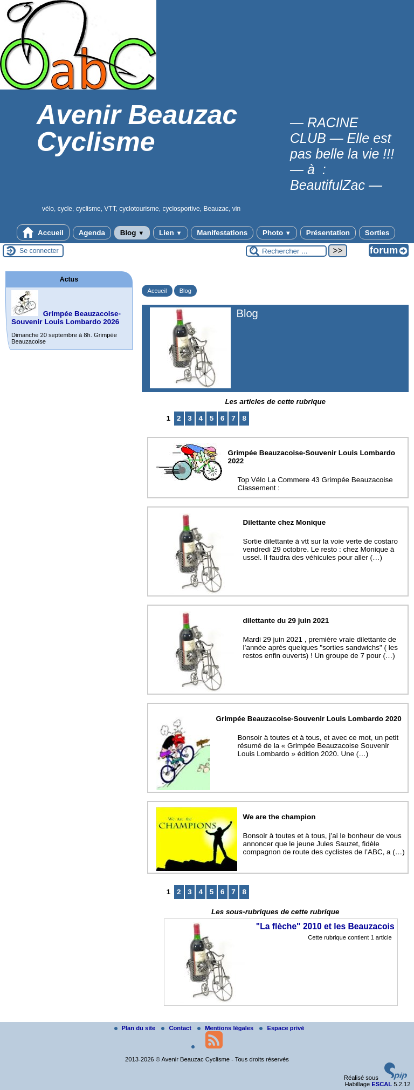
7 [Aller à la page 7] (233, 418)
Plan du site (135, 1028)
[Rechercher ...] (286, 251)
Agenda (92, 233)
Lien (170, 233)
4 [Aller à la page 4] (201, 418)
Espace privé (281, 1028)
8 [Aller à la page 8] (244, 418)
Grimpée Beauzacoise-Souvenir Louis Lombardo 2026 (66, 318)
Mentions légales (226, 1028)
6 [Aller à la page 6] (222, 418)
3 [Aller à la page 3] (189, 418)
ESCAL (381, 1084)
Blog (132, 233)
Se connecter (39, 251)
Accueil (43, 232)
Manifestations (222, 233)
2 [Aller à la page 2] (179, 418)
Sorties (377, 233)
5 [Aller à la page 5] (211, 418)
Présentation (328, 233)
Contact (177, 1028)
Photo (277, 233)
